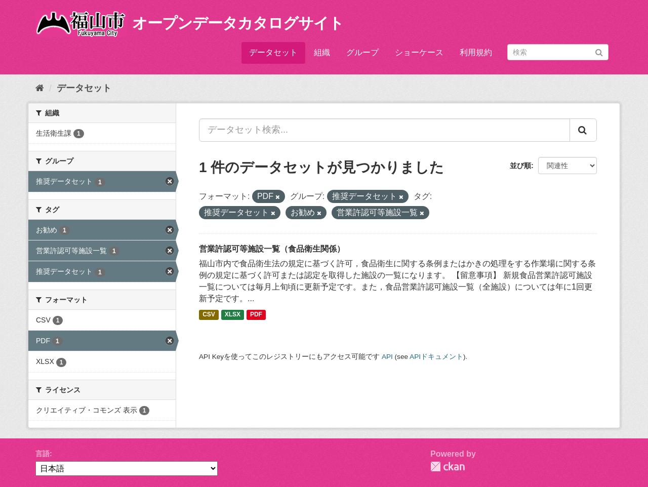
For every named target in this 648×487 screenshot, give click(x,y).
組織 (322, 52)
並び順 (520, 165)
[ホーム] (39, 88)
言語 (42, 454)
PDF (256, 314)
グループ (362, 52)
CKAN (447, 466)
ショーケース (419, 52)
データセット (273, 52)
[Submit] (599, 51)
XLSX (232, 314)
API (387, 356)
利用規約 (476, 52)
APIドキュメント (436, 356)
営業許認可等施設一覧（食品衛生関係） (272, 249)
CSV (208, 314)
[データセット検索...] (384, 130)
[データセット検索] (558, 52)
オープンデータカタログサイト (238, 23)
